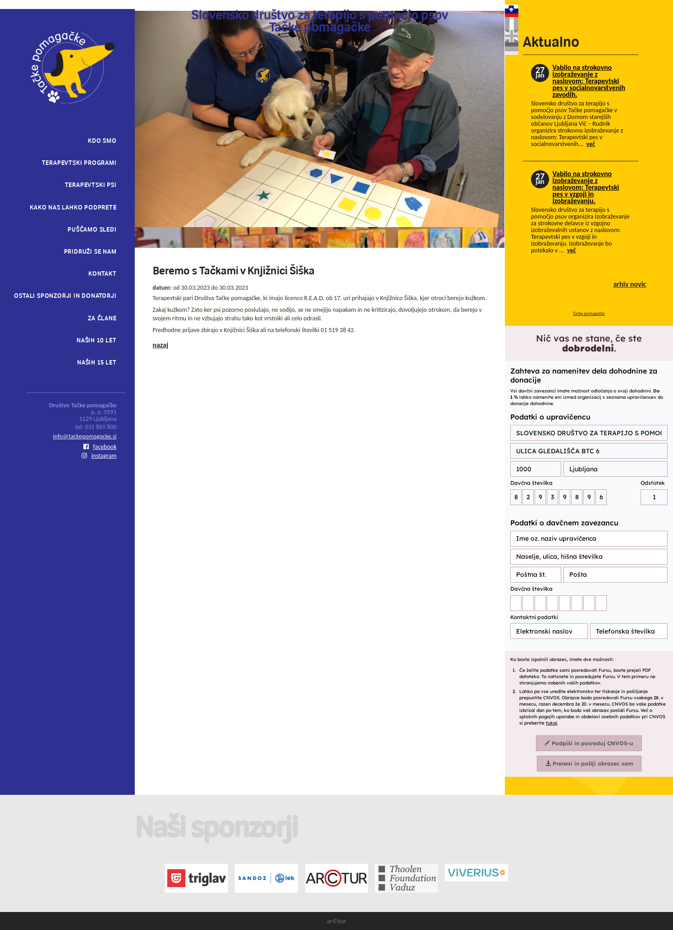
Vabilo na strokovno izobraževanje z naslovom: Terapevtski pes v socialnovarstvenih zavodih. (589, 81)
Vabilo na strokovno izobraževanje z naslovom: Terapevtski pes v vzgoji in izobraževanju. (586, 187)
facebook (100, 446)
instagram (99, 455)
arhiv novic (629, 284)
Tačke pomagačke (589, 313)
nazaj (161, 345)
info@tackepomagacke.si (85, 436)
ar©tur (336, 921)
